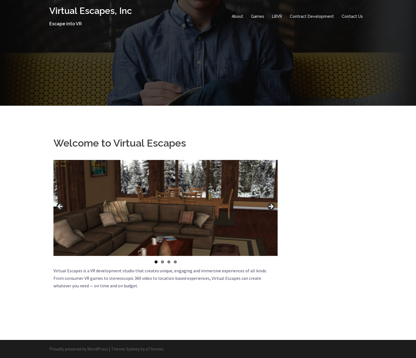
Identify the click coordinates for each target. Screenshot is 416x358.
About (237, 16)
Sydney (133, 349)
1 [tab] (156, 261)
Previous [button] (60, 207)
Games (257, 16)
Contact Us (352, 16)
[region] (165, 208)
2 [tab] (162, 261)
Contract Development (312, 16)
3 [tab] (168, 261)
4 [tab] (175, 261)
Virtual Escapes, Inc (90, 11)
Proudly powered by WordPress (78, 349)
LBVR (277, 16)
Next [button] (270, 207)
